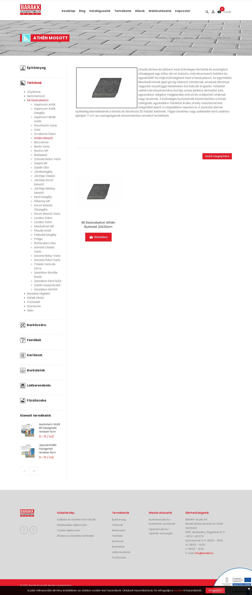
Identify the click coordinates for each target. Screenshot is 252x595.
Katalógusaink (100, 11)
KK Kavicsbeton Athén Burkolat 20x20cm (98, 224)
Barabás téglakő (38, 294)
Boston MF (41, 151)
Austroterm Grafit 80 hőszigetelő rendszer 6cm (49, 428)
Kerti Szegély (43, 197)
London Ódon (43, 218)
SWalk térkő (35, 298)
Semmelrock (36, 96)
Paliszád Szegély (45, 235)
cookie (178, 590)
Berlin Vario (42, 146)
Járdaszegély (43, 172)
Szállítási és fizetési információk (76, 519)
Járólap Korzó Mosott (43, 182)
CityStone (34, 92)
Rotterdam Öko (45, 243)
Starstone (34, 306)
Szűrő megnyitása (217, 156)
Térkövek (188, 37)
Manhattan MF (44, 226)
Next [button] (34, 470)
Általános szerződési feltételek (75, 536)
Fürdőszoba (33, 400)
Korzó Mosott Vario (47, 214)
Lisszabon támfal (45, 289)
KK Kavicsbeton (204, 37)
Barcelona (41, 142)
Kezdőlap (68, 11)
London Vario (43, 222)
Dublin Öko (41, 167)
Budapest (40, 155)
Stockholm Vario (45, 125)
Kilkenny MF (42, 201)
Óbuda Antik (42, 231)
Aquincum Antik (44, 104)
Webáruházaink (160, 11)
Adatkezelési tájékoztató (72, 525)
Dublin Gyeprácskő (47, 285)
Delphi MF (41, 163)
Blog (82, 11)
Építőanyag (33, 68)
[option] (41, 432)
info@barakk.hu (204, 553)
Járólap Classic (44, 176)
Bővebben (98, 237)
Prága (38, 239)
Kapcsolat (182, 11)
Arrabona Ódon (45, 134)
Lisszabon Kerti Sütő (47, 281)
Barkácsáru (33, 325)
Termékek (175, 37)
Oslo (37, 130)
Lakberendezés (35, 385)
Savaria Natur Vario (47, 256)
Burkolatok (32, 370)
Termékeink (122, 11)
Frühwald (33, 302)
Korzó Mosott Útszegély (43, 207)
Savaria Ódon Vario (47, 260)
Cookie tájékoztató (68, 530)
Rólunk (140, 11)
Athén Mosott (223, 37)
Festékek (30, 340)
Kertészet (31, 355)
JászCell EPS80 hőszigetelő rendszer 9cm (47, 448)
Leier (30, 310)
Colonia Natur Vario (47, 159)
